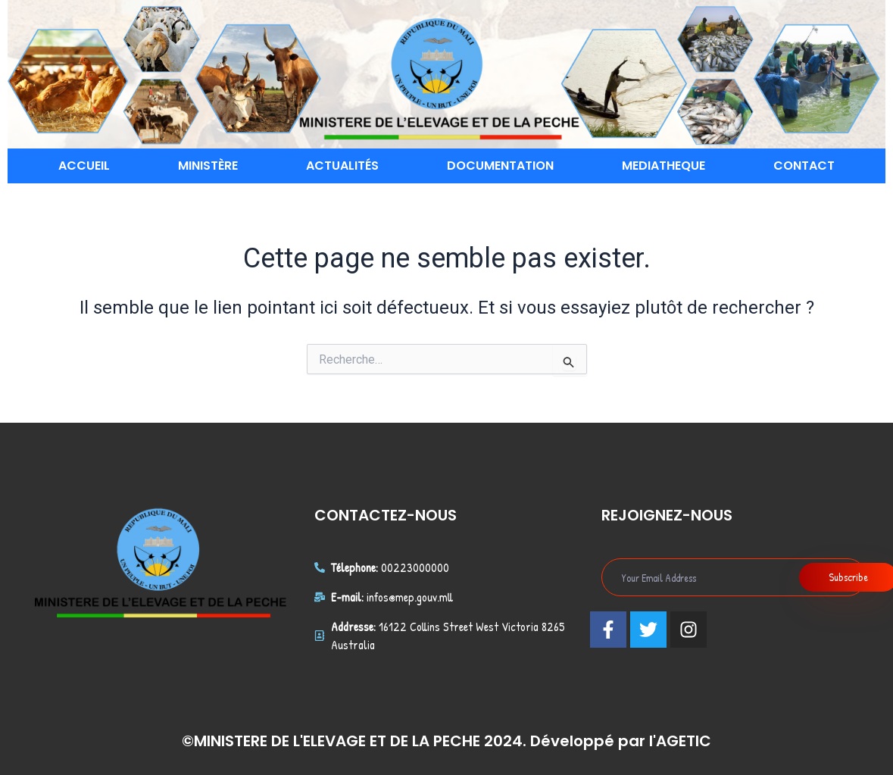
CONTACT (804, 165)
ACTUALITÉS (342, 165)
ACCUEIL (84, 165)
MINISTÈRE (208, 165)
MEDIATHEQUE (663, 165)
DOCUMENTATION (500, 165)
